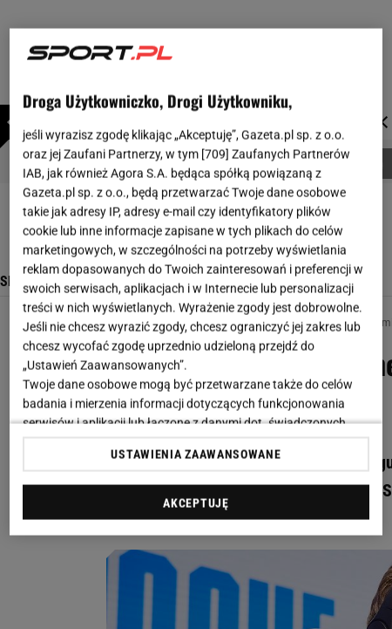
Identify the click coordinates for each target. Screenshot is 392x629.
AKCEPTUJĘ (195, 502)
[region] (196, 282)
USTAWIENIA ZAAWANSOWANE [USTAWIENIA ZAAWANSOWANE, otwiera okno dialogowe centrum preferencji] (195, 454)
